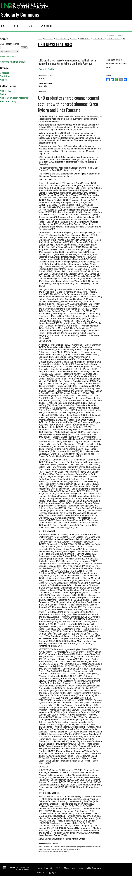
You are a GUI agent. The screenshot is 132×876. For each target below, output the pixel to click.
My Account (69, 868)
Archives (74, 39)
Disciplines (5, 76)
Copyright (51, 872)
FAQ (58, 868)
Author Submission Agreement (14, 98)
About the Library (8, 101)
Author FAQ (5, 91)
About (49, 868)
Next (119, 35)
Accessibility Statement (90, 868)
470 (124, 39)
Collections (5, 73)
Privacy (40, 872)
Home (40, 39)
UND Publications (98, 39)
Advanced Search (8, 56)
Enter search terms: (9, 44)
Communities (48, 39)
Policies (3, 94)
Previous (111, 35)
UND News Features (114, 39)
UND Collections (84, 39)
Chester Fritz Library (62, 39)
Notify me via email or (13, 62)
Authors (3, 80)
